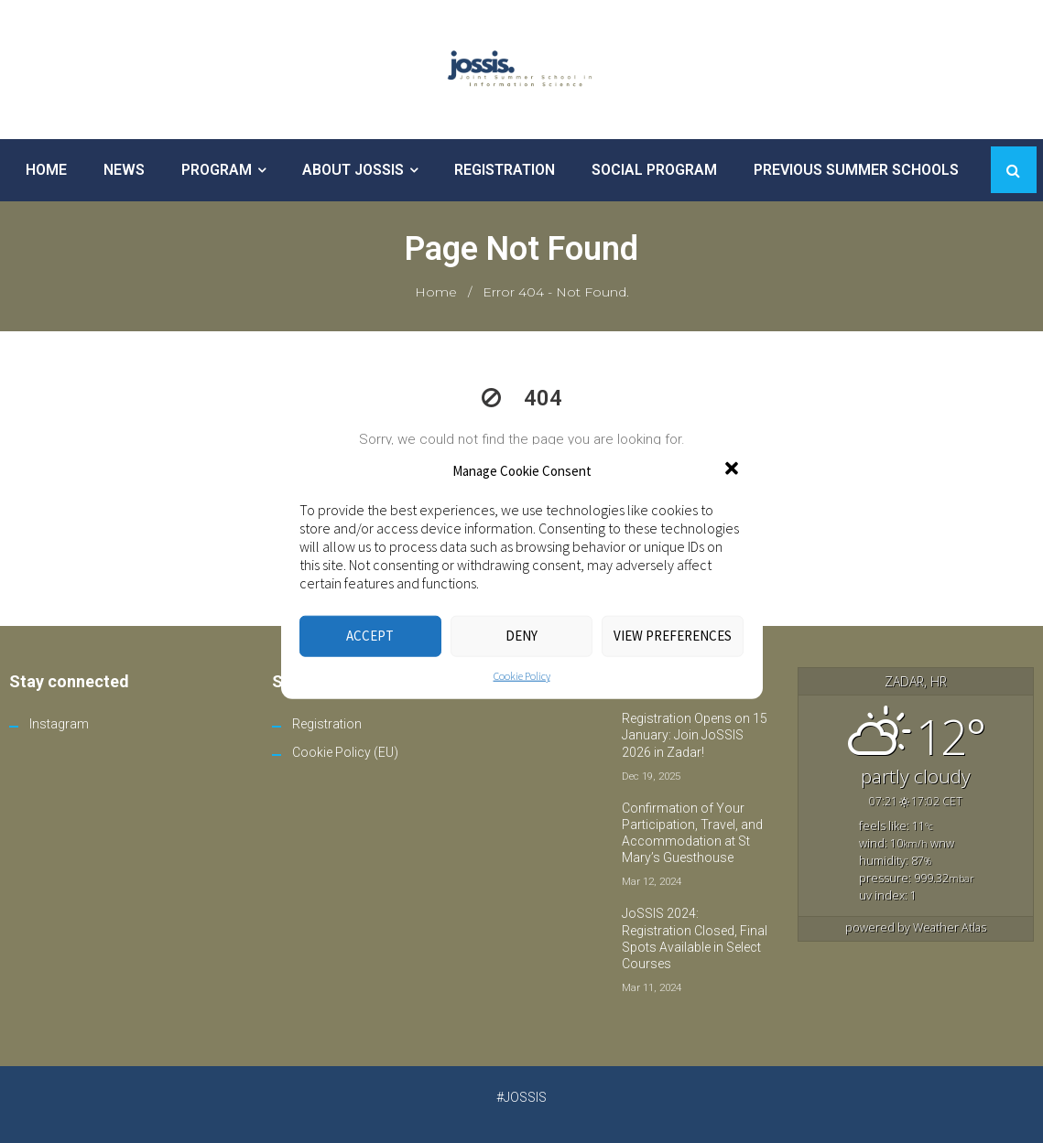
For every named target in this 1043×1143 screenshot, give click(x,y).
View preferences (673, 635)
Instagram (59, 724)
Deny (521, 635)
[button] (733, 470)
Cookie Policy (522, 675)
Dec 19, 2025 (651, 776)
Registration (327, 724)
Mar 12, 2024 (651, 881)
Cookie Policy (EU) (345, 752)
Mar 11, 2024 (651, 987)
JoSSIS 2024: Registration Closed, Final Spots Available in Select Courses (694, 938)
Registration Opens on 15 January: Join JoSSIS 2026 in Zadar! (694, 735)
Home (436, 292)
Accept (370, 635)
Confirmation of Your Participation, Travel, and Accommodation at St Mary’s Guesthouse (692, 833)
